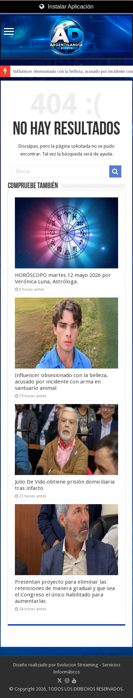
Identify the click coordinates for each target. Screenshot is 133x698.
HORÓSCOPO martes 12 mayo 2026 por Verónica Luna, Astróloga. (63, 278)
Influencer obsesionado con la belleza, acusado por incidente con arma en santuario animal (61, 381)
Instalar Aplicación (66, 7)
